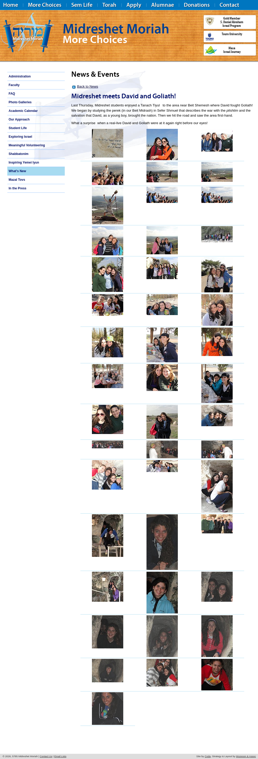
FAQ (12, 93)
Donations (197, 4)
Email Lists (60, 756)
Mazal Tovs (17, 180)
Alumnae (162, 4)
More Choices (44, 4)
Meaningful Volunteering (27, 145)
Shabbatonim (18, 154)
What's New (17, 171)
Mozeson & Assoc (246, 756)
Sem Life (81, 4)
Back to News (87, 86)
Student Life (18, 128)
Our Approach (19, 119)
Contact (229, 4)
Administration (20, 76)
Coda (208, 756)
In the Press (17, 188)
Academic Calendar (23, 111)
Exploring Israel (20, 136)
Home (10, 4)
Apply (133, 4)
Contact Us (46, 756)
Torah (109, 4)
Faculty (14, 85)
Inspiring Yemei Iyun (24, 162)
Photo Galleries (20, 102)
